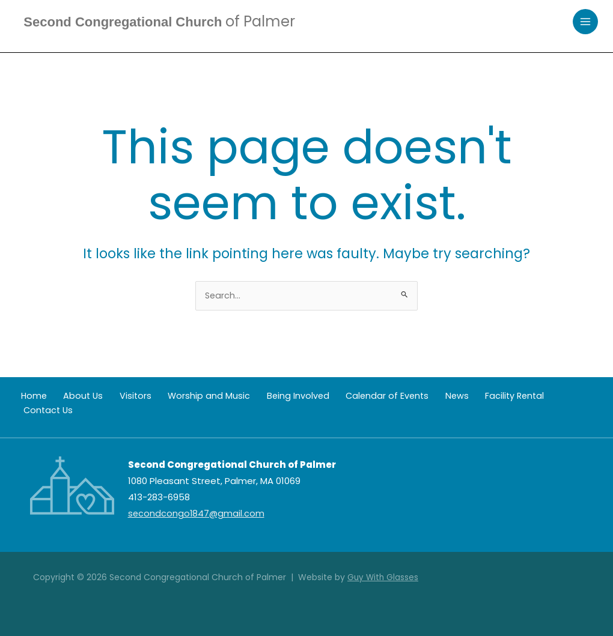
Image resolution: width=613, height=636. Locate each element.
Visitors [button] (117, 396)
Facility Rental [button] (465, 396)
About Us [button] (71, 396)
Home (28, 396)
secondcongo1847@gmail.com (197, 513)
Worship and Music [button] (183, 396)
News (413, 396)
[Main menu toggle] (586, 22)
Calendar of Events (349, 396)
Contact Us (531, 396)
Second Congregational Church (169, 22)
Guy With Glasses (383, 577)
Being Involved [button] (266, 396)
